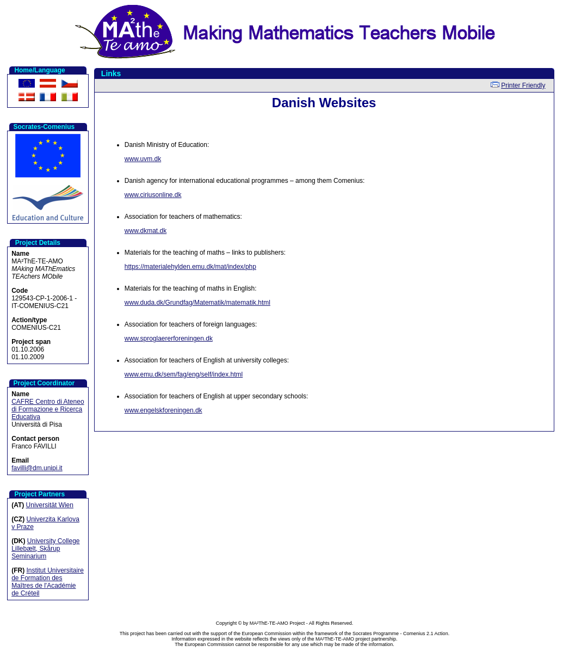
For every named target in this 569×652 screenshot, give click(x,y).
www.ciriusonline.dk (153, 195)
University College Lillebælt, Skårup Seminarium (45, 548)
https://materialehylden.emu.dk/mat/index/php (190, 266)
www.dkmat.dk (145, 231)
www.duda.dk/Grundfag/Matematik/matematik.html (197, 302)
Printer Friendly (523, 85)
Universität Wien (49, 505)
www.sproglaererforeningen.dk (169, 338)
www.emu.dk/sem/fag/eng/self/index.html (184, 374)
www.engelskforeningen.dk (163, 410)
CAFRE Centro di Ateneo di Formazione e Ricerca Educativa (47, 409)
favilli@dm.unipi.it (37, 468)
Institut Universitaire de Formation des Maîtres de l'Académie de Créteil (47, 582)
